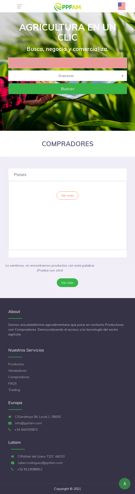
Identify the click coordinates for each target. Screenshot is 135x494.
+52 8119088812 (26, 469)
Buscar (68, 88)
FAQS (12, 383)
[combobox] (67, 75)
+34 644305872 (23, 429)
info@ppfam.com (25, 423)
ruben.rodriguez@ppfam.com (37, 463)
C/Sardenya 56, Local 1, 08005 (34, 417)
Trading (14, 390)
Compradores (19, 377)
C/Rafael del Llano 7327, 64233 (38, 456)
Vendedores (17, 370)
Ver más (67, 283)
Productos (16, 364)
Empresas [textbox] (66, 76)
